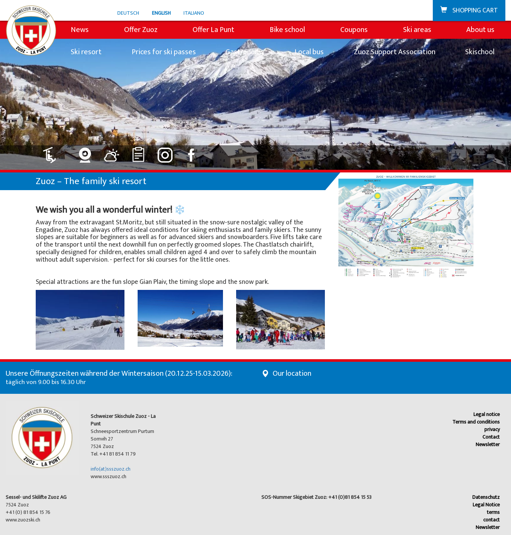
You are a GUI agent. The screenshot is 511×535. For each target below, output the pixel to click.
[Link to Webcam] (85, 152)
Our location (292, 373)
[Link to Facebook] (192, 152)
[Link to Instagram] (165, 152)
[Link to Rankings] (138, 152)
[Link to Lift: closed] (53, 152)
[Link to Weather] (112, 152)
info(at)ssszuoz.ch (110, 469)
